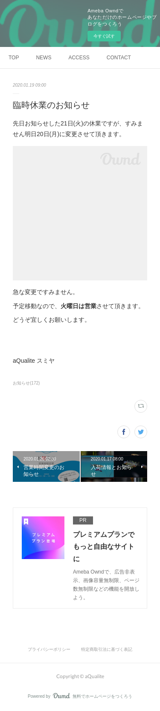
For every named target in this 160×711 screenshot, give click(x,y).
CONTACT (119, 58)
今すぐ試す (104, 36)
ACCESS (78, 58)
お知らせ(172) (26, 383)
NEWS (43, 58)
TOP (14, 58)
